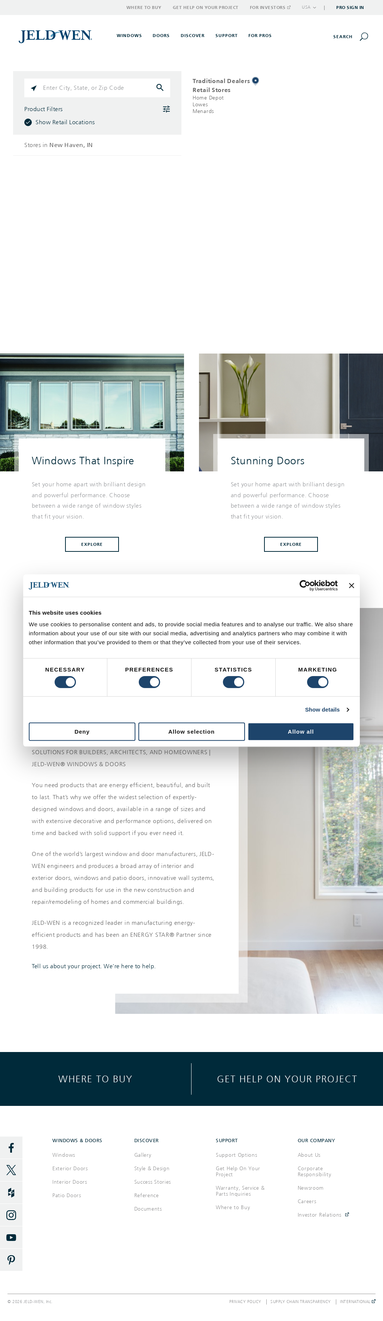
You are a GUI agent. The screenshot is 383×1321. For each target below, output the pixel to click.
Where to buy (95, 1079)
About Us (309, 1155)
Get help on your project (287, 1079)
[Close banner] (351, 585)
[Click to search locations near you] (33, 88)
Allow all (301, 731)
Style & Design (152, 1168)
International (358, 1302)
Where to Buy (144, 7)
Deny (82, 731)
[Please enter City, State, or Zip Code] (97, 88)
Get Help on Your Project (206, 7)
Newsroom (311, 1188)
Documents (148, 1209)
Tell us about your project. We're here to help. (94, 966)
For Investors (270, 7)
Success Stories (152, 1182)
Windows (63, 1155)
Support (226, 35)
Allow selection (191, 731)
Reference (146, 1195)
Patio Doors (66, 1195)
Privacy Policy (245, 1302)
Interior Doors (69, 1182)
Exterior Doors (70, 1168)
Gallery (142, 1155)
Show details (322, 709)
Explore (92, 544)
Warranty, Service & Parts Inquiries (240, 1191)
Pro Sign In (350, 7)
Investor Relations (320, 1215)
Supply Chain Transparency (300, 1302)
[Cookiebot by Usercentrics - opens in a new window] (305, 585)
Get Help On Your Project (238, 1171)
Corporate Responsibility (314, 1171)
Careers (307, 1201)
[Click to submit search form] (160, 88)
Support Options (236, 1155)
